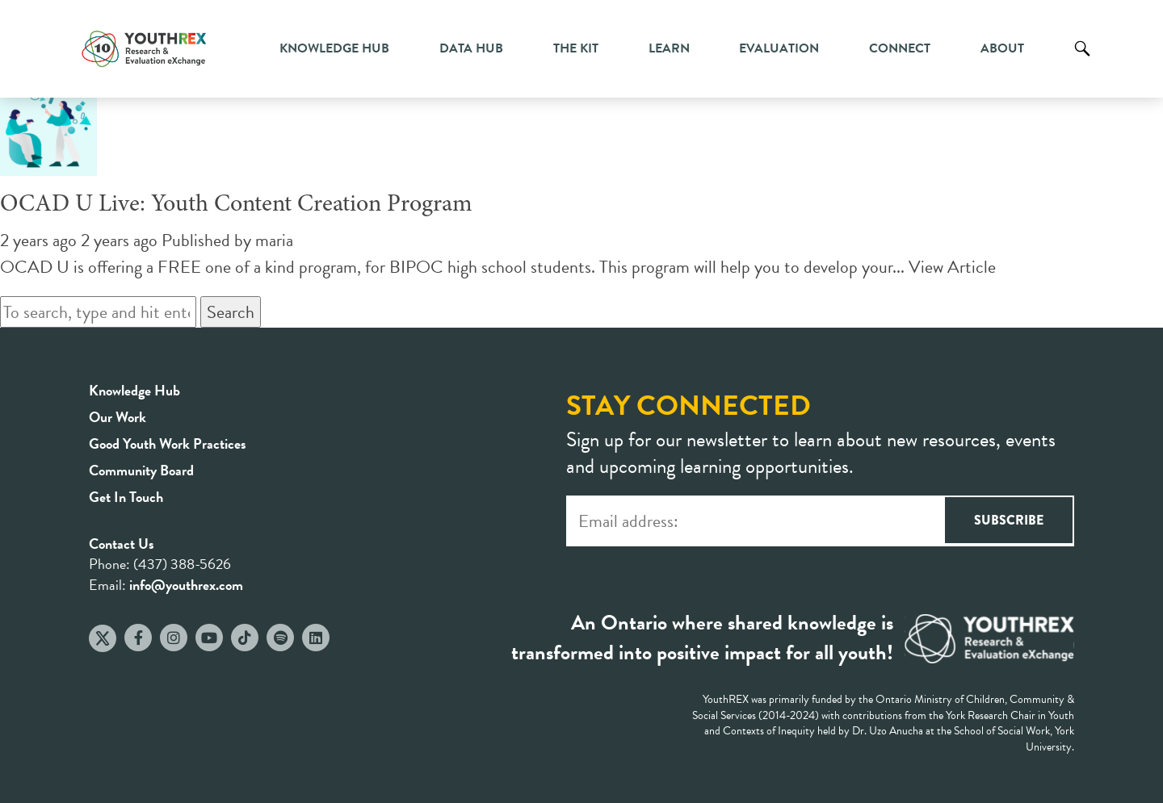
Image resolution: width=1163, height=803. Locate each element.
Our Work (117, 417)
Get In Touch (126, 497)
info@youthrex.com (186, 585)
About (1002, 48)
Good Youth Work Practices (167, 443)
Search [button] (230, 312)
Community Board (141, 470)
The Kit (575, 48)
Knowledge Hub (334, 48)
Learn (669, 48)
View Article (952, 266)
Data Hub (471, 48)
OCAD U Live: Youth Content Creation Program (236, 205)
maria (274, 240)
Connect (899, 48)
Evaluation (779, 48)
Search (1082, 60)
